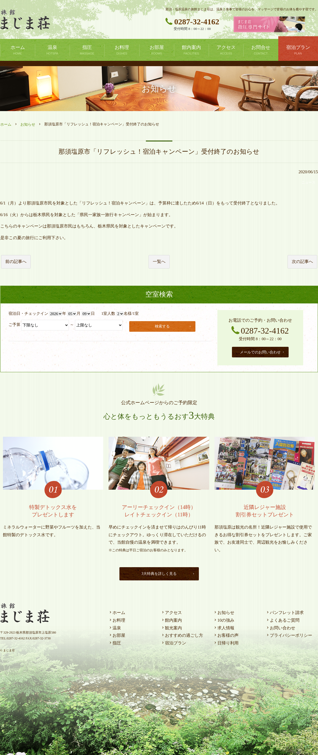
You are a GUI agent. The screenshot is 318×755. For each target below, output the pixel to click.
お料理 (116, 619)
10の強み (223, 619)
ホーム (5, 124)
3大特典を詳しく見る (167, 572)
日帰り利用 (226, 641)
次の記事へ (302, 261)
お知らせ (27, 124)
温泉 (114, 626)
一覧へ (159, 261)
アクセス (171, 611)
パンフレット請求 (285, 611)
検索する (174, 325)
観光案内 (171, 626)
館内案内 (171, 619)
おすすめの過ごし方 (182, 634)
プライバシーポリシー (289, 634)
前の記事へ (15, 261)
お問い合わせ (280, 626)
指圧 (114, 641)
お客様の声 (226, 634)
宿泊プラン (173, 641)
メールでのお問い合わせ (262, 351)
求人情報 (223, 626)
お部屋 (116, 634)
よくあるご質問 (282, 619)
